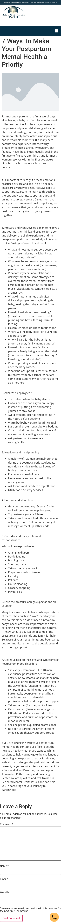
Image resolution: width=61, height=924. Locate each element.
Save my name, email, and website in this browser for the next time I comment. (30, 909)
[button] (56, 31)
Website (4, 892)
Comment (6, 824)
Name (4, 866)
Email (4, 879)
